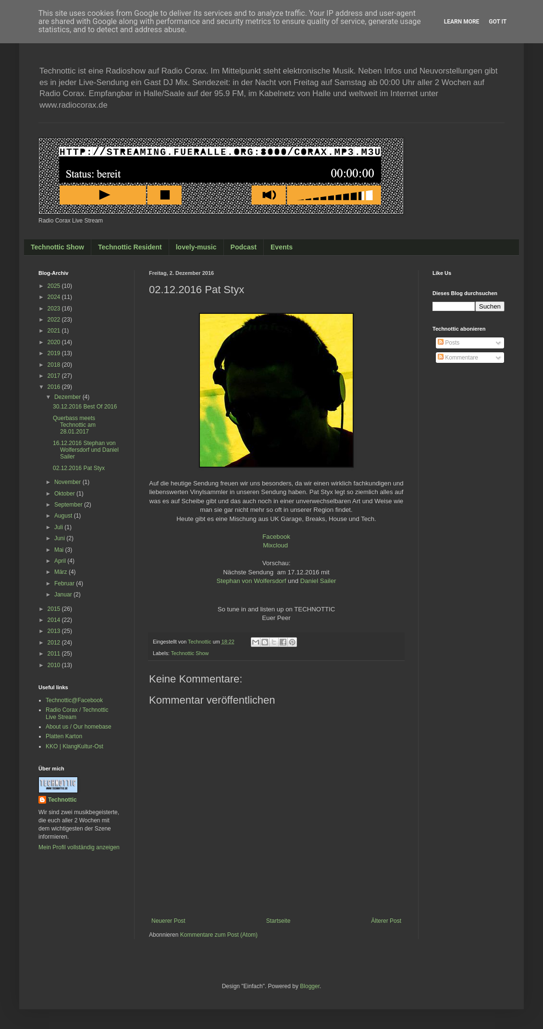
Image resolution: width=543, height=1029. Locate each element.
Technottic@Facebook (74, 700)
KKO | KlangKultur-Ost (74, 746)
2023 (55, 308)
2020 (55, 342)
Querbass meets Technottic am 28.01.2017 (74, 425)
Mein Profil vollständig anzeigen (79, 847)
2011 (55, 653)
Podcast (244, 247)
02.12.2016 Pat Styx (79, 468)
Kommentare (458, 357)
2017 (55, 375)
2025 (55, 286)
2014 (55, 620)
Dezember (68, 397)
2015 (55, 609)
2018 (55, 364)
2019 (55, 353)
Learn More (462, 21)
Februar (65, 583)
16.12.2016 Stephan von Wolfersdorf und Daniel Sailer (86, 450)
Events (282, 247)
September (69, 504)
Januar (64, 594)
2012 (55, 642)
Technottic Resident (130, 247)
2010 (55, 665)
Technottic (62, 799)
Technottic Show (57, 247)
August (64, 515)
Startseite (278, 920)
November (68, 482)
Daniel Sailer (318, 580)
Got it (497, 21)
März (61, 572)
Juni (60, 538)
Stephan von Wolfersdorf (251, 580)
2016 (55, 387)
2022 (55, 319)
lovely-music (196, 247)
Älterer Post (386, 920)
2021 (55, 330)
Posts (448, 342)
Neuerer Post (168, 920)
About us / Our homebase (78, 726)
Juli (59, 527)
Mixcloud (275, 545)
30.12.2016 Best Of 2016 (85, 406)
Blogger (310, 986)
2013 (55, 631)
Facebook (276, 536)
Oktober (65, 493)
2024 (55, 297)
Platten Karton (64, 736)
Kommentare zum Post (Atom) (219, 934)
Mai (59, 549)
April (60, 561)
